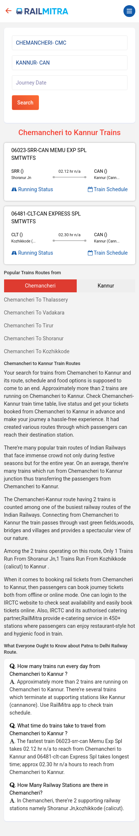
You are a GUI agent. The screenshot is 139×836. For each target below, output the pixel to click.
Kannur (105, 286)
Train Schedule (108, 189)
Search (25, 103)
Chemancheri (40, 286)
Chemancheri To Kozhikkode (37, 351)
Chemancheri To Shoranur (34, 338)
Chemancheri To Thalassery (36, 300)
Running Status (32, 189)
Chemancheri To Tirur (29, 325)
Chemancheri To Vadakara (34, 313)
